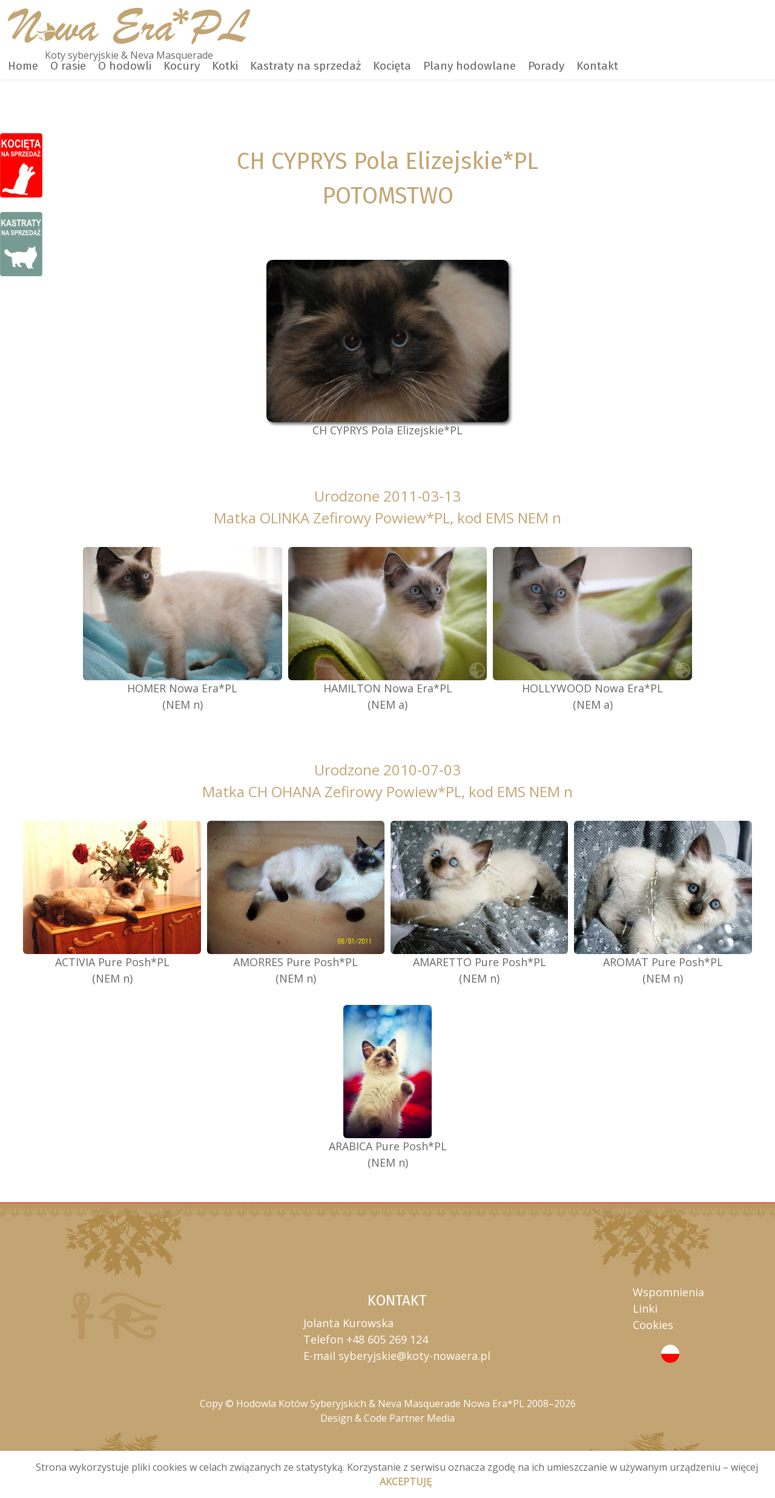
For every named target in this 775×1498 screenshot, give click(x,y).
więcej (744, 1467)
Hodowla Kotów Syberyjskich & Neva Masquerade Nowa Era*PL (380, 1403)
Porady (546, 65)
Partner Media (422, 1418)
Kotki (225, 65)
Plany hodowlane (469, 65)
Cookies (653, 1324)
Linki (645, 1308)
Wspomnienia (668, 1292)
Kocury (181, 65)
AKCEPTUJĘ (406, 1481)
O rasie (68, 65)
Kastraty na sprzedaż (305, 65)
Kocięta (392, 65)
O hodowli (124, 65)
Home (23, 65)
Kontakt (597, 65)
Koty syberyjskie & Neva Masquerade (129, 55)
